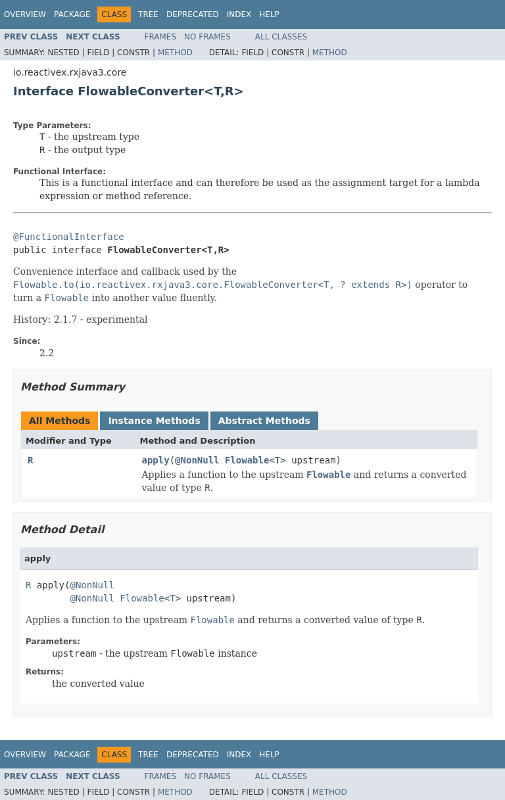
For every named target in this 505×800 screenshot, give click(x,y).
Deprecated (192, 14)
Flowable (247, 460)
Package (72, 14)
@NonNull (197, 460)
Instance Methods (154, 420)
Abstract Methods (264, 420)
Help (269, 14)
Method (175, 52)
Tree (148, 14)
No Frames (207, 36)
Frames (161, 36)
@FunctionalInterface (68, 236)
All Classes (281, 36)
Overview (25, 14)
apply (156, 460)
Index (239, 14)
